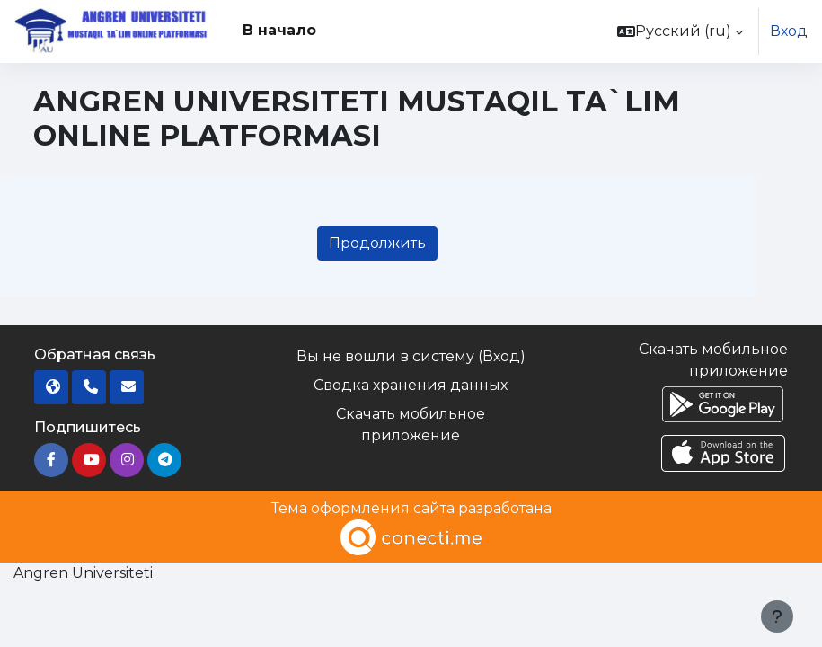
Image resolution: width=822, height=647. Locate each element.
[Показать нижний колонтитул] (777, 616)
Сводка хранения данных (411, 385)
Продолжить (377, 243)
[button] (680, 31)
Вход (789, 31)
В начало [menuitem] (279, 30)
